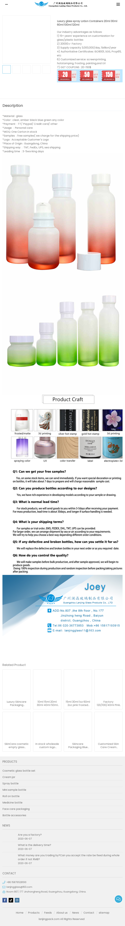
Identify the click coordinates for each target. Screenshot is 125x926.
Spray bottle (10, 783)
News (75, 913)
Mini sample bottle (14, 790)
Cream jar (8, 777)
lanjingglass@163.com (19, 887)
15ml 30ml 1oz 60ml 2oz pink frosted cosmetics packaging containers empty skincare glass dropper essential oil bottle (78, 703)
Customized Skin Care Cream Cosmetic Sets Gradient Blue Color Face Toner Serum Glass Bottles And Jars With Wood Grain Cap (108, 745)
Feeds (48, 913)
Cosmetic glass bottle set (18, 771)
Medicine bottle (12, 802)
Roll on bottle (11, 796)
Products (34, 913)
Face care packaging (16, 809)
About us (62, 913)
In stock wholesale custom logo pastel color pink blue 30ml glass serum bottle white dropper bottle (47, 745)
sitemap (104, 913)
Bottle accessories (14, 815)
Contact (88, 913)
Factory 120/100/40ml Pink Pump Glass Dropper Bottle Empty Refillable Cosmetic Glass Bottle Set (108, 703)
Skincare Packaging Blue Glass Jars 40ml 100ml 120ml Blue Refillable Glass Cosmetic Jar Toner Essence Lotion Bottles (77, 745)
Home (19, 913)
